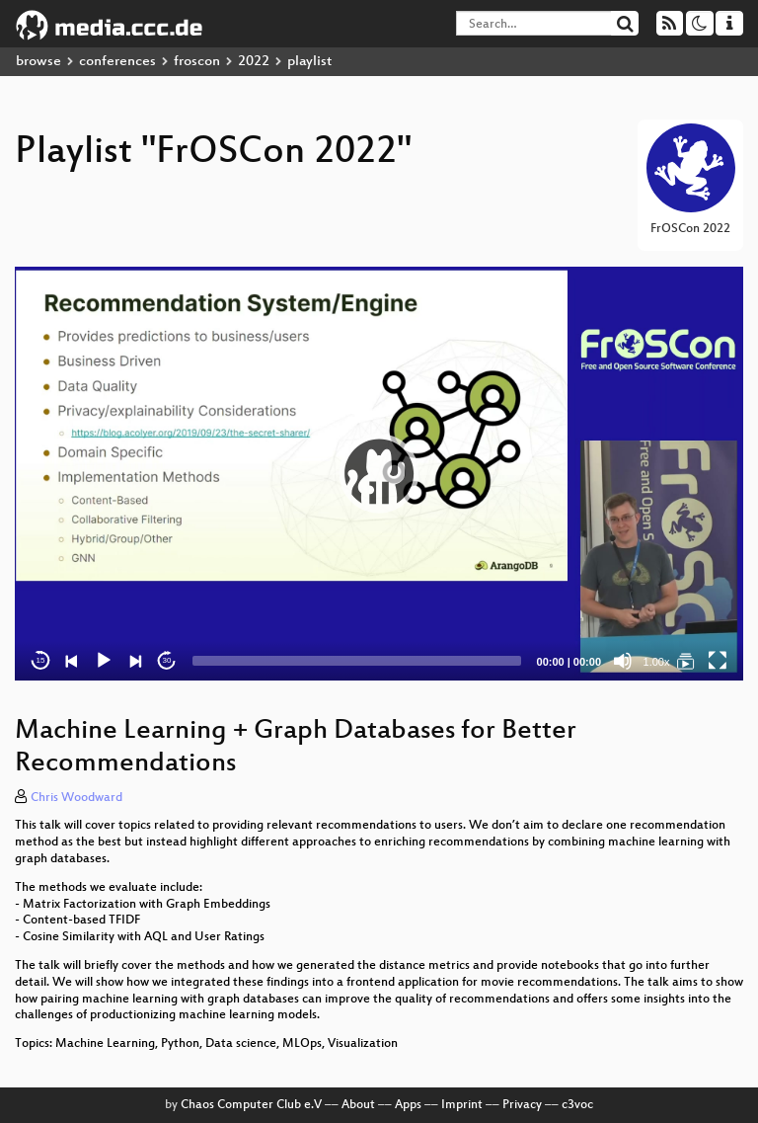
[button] (379, 473)
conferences (117, 61)
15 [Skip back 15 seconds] (41, 660)
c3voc (577, 1105)
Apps (408, 1105)
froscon (197, 61)
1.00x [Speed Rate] (657, 662)
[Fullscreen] (717, 661)
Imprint (462, 1105)
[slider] (356, 661)
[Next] (135, 661)
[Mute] (623, 661)
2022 (253, 61)
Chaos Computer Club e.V (251, 1105)
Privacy (522, 1105)
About (358, 1105)
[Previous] (72, 661)
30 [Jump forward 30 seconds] (167, 660)
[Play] (104, 661)
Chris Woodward (76, 798)
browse (38, 61)
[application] (379, 474)
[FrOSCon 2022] (686, 661)
